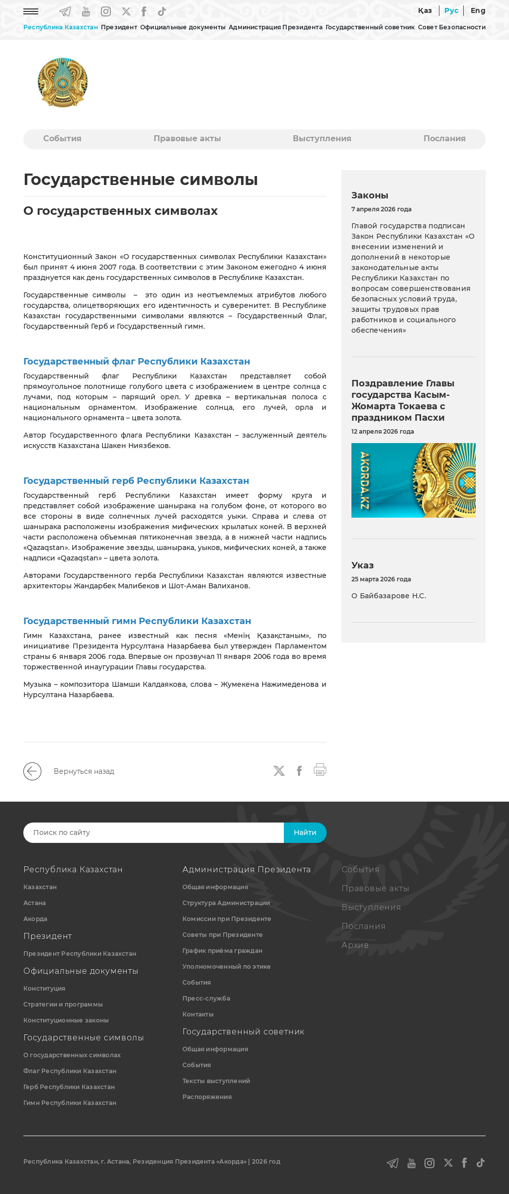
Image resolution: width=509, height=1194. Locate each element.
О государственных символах (72, 1055)
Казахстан (40, 887)
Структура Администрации (226, 903)
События (62, 138)
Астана (34, 903)
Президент (119, 27)
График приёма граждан (222, 950)
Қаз (425, 10)
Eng (478, 10)
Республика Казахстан (60, 27)
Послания (445, 138)
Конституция (44, 988)
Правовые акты (187, 138)
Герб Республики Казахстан (69, 1087)
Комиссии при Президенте (227, 918)
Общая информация (215, 887)
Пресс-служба (206, 998)
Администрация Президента (276, 27)
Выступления (322, 138)
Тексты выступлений (216, 1081)
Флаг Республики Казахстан (69, 1071)
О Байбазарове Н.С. (388, 595)
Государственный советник (370, 27)
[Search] (166, 833)
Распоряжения (207, 1097)
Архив (355, 945)
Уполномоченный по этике (226, 966)
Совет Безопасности (452, 27)
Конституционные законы (66, 1020)
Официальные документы (183, 27)
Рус (451, 10)
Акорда (35, 918)
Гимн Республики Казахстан (69, 1102)
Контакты (198, 1014)
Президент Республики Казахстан (79, 953)
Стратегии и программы (63, 1004)
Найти (305, 832)
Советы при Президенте (222, 934)
